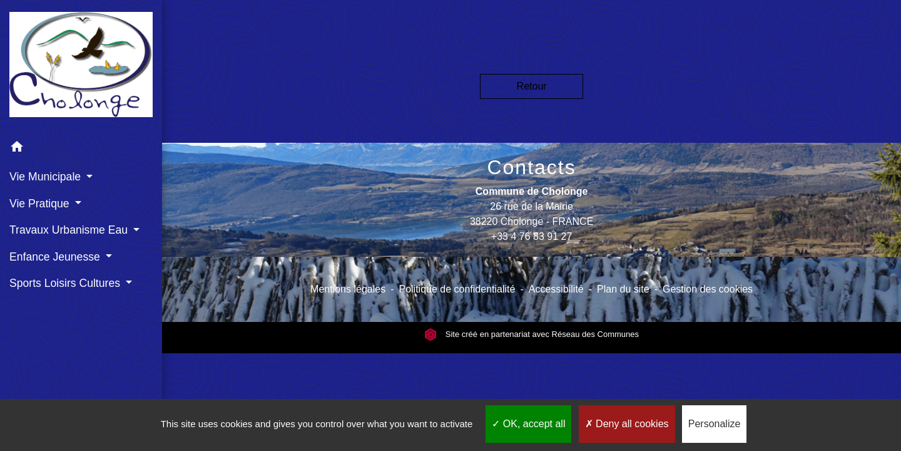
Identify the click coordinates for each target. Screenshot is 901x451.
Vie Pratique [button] (40, 203)
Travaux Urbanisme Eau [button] (70, 230)
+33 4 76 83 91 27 (531, 236)
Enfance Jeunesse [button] (56, 257)
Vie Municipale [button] (46, 176)
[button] (81, 148)
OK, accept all (528, 423)
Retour (532, 86)
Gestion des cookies (708, 289)
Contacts (531, 167)
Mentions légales (347, 289)
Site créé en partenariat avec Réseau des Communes (531, 334)
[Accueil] (81, 67)
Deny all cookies (627, 423)
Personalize (714, 423)
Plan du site (623, 289)
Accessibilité (556, 289)
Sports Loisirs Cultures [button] (66, 283)
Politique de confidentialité (457, 289)
